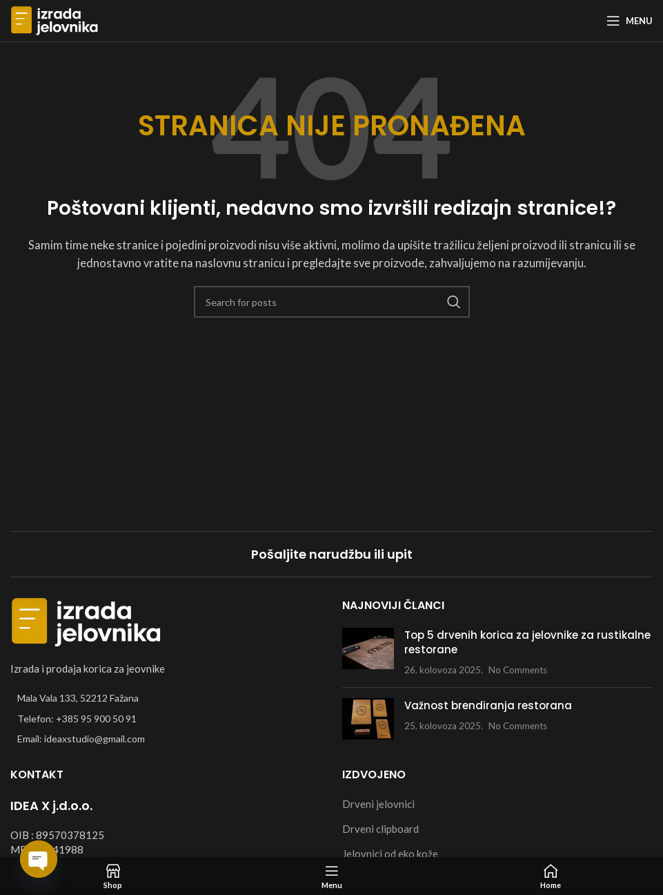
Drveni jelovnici (378, 804)
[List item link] (165, 718)
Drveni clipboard (380, 828)
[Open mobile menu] (630, 21)
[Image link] (86, 621)
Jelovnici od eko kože (390, 853)
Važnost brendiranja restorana (488, 705)
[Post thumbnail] (368, 652)
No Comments (517, 669)
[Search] (332, 302)
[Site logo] (54, 19)
